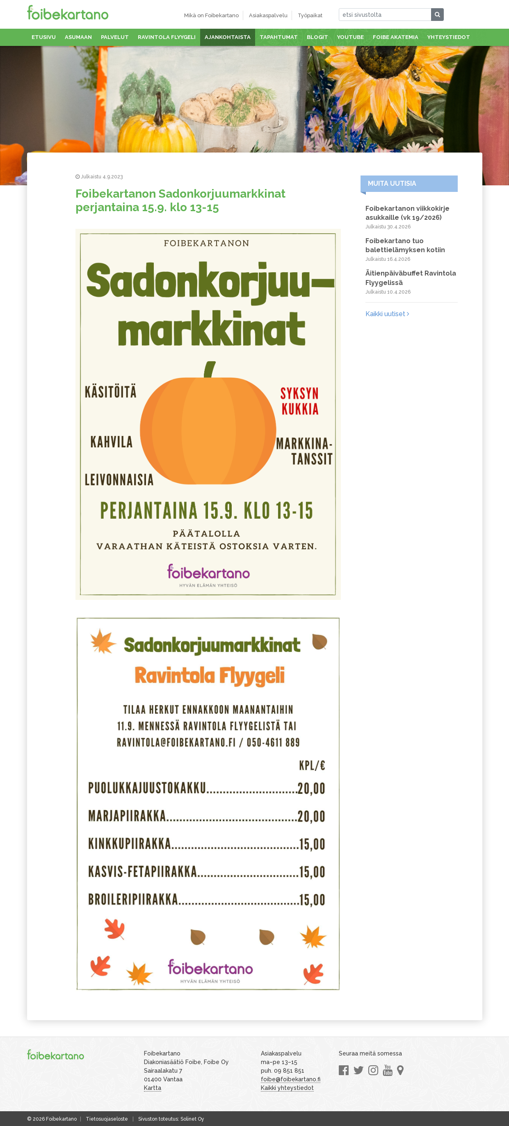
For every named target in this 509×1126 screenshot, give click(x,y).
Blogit (317, 37)
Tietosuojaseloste (107, 1119)
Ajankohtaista (228, 37)
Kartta (152, 1088)
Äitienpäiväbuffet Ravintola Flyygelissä (410, 277)
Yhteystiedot (448, 37)
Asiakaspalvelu (268, 15)
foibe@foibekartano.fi (290, 1079)
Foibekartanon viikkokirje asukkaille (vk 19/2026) (407, 213)
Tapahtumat (279, 37)
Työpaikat (310, 15)
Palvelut (115, 37)
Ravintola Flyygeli (167, 37)
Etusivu (44, 37)
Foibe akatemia (395, 37)
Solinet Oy (192, 1119)
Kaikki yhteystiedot (287, 1088)
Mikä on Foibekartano (211, 15)
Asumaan (78, 37)
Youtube (350, 37)
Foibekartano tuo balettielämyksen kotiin (405, 245)
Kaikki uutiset (387, 314)
